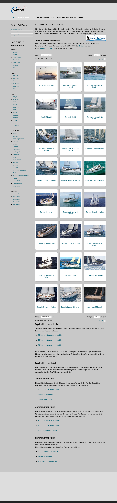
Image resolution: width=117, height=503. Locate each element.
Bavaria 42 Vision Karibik (46, 244)
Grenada (15, 146)
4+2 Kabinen (16, 86)
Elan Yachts (16, 60)
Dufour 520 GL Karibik (46, 85)
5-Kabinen (16, 89)
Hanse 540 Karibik (45, 456)
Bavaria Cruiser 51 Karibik (46, 180)
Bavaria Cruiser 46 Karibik (95, 180)
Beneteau (15, 54)
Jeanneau (15, 65)
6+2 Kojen (15, 107)
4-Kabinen (16, 81)
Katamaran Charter (16, 32)
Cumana (15, 141)
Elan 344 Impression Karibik (70, 86)
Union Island (16, 181)
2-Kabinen (16, 75)
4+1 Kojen (15, 99)
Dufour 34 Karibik (45, 400)
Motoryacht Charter (16, 35)
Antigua (15, 133)
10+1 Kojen (16, 123)
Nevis (14, 157)
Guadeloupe (16, 149)
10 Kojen (15, 120)
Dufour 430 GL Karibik (95, 275)
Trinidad (15, 178)
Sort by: (37, 55)
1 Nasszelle (16, 194)
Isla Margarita (16, 152)
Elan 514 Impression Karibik (49, 461)
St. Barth (15, 165)
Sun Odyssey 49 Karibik (47, 431)
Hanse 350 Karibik (45, 395)
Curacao (15, 144)
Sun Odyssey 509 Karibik (48, 451)
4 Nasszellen (16, 202)
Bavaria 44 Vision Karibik (71, 244)
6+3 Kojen (15, 110)
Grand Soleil (16, 62)
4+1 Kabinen (16, 83)
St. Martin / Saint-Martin (19, 170)
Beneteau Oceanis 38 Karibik (95, 118)
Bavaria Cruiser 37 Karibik (70, 180)
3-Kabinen (16, 78)
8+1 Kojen (15, 115)
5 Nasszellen (16, 204)
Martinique (16, 154)
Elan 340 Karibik (46, 117)
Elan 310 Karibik (71, 117)
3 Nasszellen (16, 199)
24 (96, 55)
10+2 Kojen (16, 125)
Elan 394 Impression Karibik (95, 244)
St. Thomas (16, 173)
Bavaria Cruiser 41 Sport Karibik (70, 149)
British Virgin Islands (18, 139)
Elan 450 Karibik (71, 275)
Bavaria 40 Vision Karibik (95, 212)
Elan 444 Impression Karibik (46, 276)
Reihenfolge (45, 55)
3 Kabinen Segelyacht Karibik (50, 335)
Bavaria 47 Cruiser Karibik (48, 426)
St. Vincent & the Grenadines (21, 175)
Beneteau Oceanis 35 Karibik (46, 149)
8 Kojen (15, 112)
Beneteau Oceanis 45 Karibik (70, 213)
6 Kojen (15, 104)
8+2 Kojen (15, 118)
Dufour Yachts (17, 57)
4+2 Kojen (15, 102)
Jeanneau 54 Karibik (95, 307)
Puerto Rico (16, 162)
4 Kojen (15, 96)
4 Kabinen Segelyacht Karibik (50, 340)
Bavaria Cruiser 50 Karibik (48, 421)
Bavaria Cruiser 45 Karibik (46, 307)
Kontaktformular (46, 48)
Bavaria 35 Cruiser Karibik (48, 390)
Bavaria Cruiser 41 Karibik (95, 149)
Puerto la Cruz (17, 160)
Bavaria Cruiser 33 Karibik (70, 307)
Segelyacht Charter (16, 29)
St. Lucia (15, 167)
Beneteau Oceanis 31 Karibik (95, 86)
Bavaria (15, 52)
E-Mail (81, 46)
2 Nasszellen (16, 196)
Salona (15, 68)
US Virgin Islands (17, 183)
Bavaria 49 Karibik (46, 212)
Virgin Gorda (16, 186)
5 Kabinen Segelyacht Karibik (50, 345)
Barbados (15, 136)
